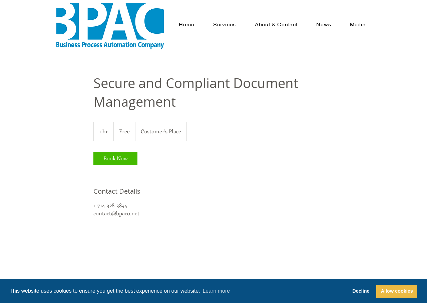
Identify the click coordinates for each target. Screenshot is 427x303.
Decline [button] (360, 291)
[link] (115, 158)
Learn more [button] (216, 291)
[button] (224, 24)
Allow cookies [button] (397, 291)
